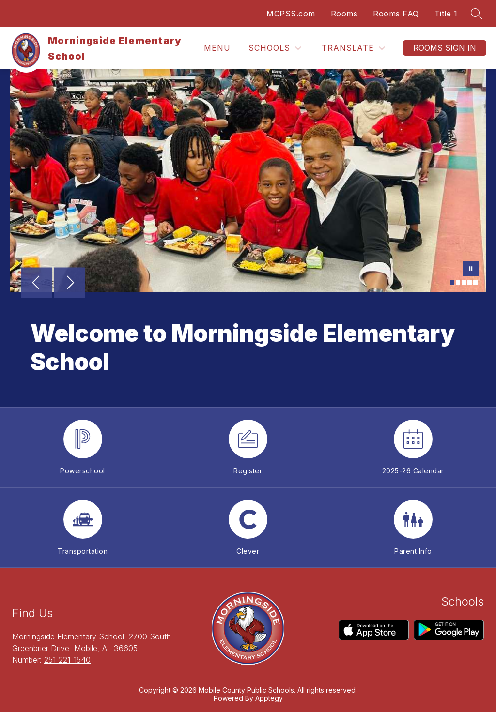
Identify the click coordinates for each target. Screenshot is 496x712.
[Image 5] (475, 282)
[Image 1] (452, 282)
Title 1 (446, 13)
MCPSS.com (290, 13)
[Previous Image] (36, 283)
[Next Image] (69, 283)
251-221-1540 (67, 660)
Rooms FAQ (396, 13)
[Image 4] (469, 282)
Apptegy (269, 698)
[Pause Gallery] (471, 269)
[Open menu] (210, 48)
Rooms (344, 13)
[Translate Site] (353, 48)
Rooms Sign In (444, 48)
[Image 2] (458, 282)
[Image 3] (464, 282)
